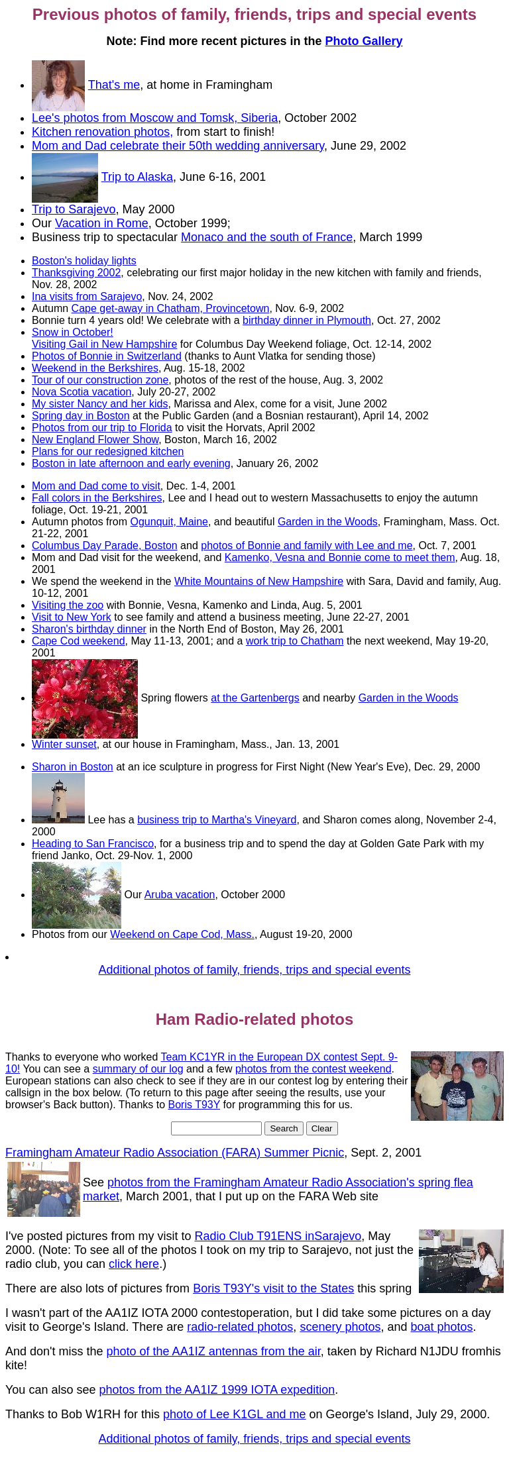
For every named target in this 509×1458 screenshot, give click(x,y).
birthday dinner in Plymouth (307, 320)
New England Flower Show (95, 439)
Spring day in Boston (81, 415)
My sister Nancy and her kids (100, 403)
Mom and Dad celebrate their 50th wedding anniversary (178, 145)
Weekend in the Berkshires (95, 368)
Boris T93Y (194, 1104)
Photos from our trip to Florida (102, 427)
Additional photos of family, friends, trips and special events (255, 969)
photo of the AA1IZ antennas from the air (214, 1351)
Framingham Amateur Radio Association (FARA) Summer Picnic (174, 1152)
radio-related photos (240, 1326)
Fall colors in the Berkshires (97, 497)
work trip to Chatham (295, 641)
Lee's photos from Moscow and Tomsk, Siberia (155, 118)
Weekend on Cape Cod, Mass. (182, 934)
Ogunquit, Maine (169, 521)
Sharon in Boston (72, 766)
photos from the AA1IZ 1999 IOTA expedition (217, 1389)
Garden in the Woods (328, 521)
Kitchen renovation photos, (102, 131)
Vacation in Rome (101, 223)
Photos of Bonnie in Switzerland (107, 356)
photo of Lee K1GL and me (234, 1414)
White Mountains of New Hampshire (258, 581)
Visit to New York (71, 617)
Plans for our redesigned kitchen (108, 451)
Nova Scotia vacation (81, 391)
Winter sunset (64, 744)
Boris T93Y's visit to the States (273, 1288)
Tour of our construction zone (100, 380)
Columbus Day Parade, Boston (105, 545)
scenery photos (340, 1326)
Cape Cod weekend (78, 641)
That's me (114, 84)
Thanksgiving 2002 (76, 272)
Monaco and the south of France (267, 237)
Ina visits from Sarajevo (87, 296)
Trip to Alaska (137, 176)
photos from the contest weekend (313, 1068)
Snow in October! (72, 332)
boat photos (442, 1326)
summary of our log (138, 1068)
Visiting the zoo (67, 605)
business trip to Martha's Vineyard (216, 819)
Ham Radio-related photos (255, 1019)
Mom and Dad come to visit (96, 486)
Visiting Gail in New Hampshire (104, 344)
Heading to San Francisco (93, 843)
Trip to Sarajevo (73, 209)
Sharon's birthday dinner (89, 629)
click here (134, 1264)
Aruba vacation (179, 894)
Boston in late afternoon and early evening (131, 463)
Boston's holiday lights (84, 260)
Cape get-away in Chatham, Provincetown (171, 308)
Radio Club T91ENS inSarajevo (278, 1236)
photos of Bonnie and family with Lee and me (306, 545)
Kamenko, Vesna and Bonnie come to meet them (340, 557)
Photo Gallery (364, 41)
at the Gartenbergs (255, 697)
